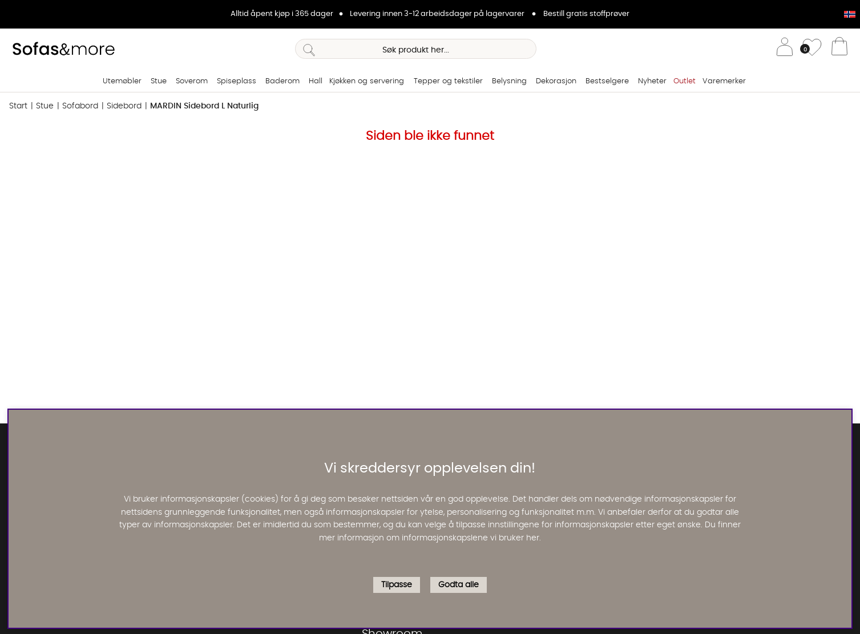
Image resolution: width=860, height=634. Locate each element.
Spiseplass (236, 81)
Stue (159, 81)
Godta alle (458, 585)
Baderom (282, 81)
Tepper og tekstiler (448, 81)
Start (18, 106)
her (532, 538)
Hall (315, 81)
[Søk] (415, 49)
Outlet (684, 81)
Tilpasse (396, 585)
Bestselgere (607, 81)
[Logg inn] (784, 48)
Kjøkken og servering (366, 81)
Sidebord (124, 106)
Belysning (509, 81)
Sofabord (80, 106)
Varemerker (724, 81)
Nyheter (652, 81)
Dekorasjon (556, 81)
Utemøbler (122, 81)
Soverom (192, 81)
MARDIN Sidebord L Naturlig (204, 106)
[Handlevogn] (839, 49)
